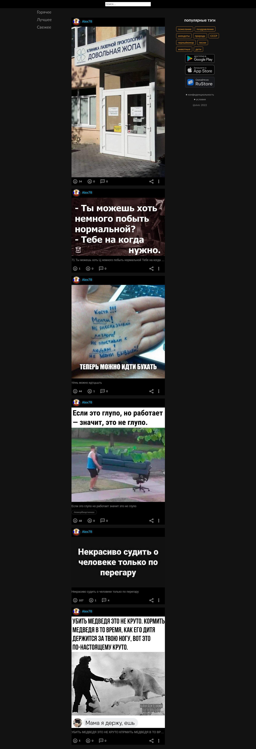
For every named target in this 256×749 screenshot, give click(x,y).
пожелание (184, 29)
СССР (213, 35)
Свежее (44, 27)
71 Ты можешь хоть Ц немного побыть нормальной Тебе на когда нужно (118, 260)
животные (184, 49)
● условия (200, 99)
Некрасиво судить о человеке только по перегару (105, 591)
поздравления (205, 29)
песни (202, 42)
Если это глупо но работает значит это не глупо (104, 506)
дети (198, 49)
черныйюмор (186, 42)
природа (200, 35)
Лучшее (44, 19)
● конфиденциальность (200, 94)
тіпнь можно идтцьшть (87, 382)
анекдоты (184, 35)
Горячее (44, 11)
